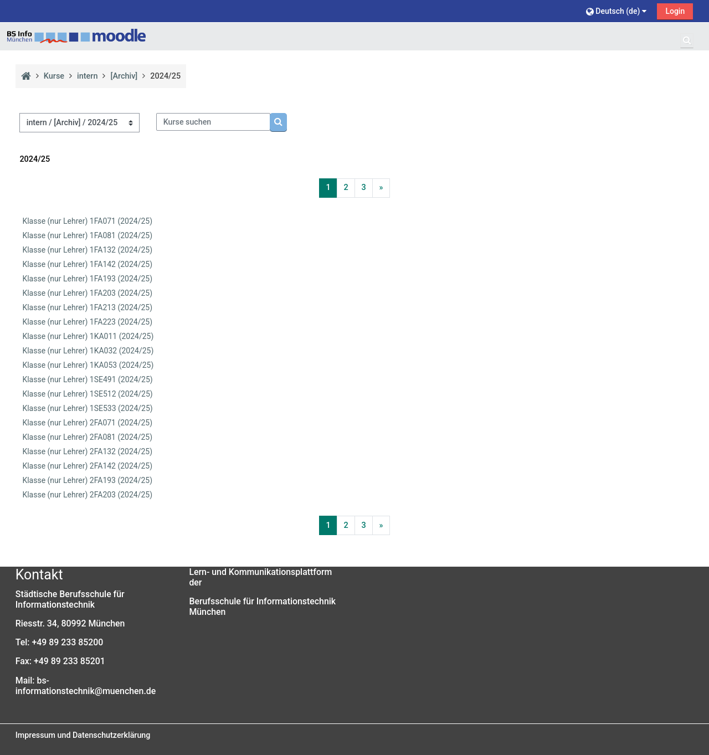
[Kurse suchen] (213, 122)
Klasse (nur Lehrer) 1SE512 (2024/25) (87, 393)
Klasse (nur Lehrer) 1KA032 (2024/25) (87, 350)
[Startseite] (76, 36)
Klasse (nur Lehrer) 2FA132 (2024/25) (87, 451)
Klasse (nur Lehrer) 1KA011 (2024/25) (87, 336)
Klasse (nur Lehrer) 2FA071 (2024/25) (87, 422)
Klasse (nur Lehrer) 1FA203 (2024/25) (87, 293)
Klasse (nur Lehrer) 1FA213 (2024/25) (87, 307)
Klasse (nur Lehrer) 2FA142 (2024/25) (87, 465)
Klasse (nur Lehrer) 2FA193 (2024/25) (87, 480)
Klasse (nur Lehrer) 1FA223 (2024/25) (87, 321)
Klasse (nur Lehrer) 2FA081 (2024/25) (87, 437)
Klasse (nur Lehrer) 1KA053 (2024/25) (87, 365)
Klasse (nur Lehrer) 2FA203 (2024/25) (87, 494)
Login (675, 11)
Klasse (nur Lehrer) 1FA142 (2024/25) (87, 264)
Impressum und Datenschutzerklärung (83, 735)
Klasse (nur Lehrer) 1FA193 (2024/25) (87, 278)
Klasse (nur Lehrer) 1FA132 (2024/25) (87, 249)
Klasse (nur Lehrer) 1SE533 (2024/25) (87, 408)
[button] (617, 10)
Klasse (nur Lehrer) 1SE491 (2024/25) (87, 379)
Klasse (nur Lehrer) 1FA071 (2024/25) (87, 221)
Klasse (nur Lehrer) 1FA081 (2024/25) (87, 235)
